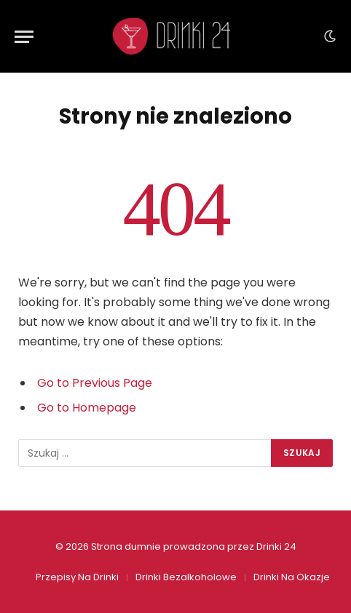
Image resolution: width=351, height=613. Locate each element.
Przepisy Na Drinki (77, 577)
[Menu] (24, 36)
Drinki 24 (276, 546)
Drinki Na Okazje (291, 577)
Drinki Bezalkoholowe (186, 577)
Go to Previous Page (94, 382)
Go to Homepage (86, 407)
